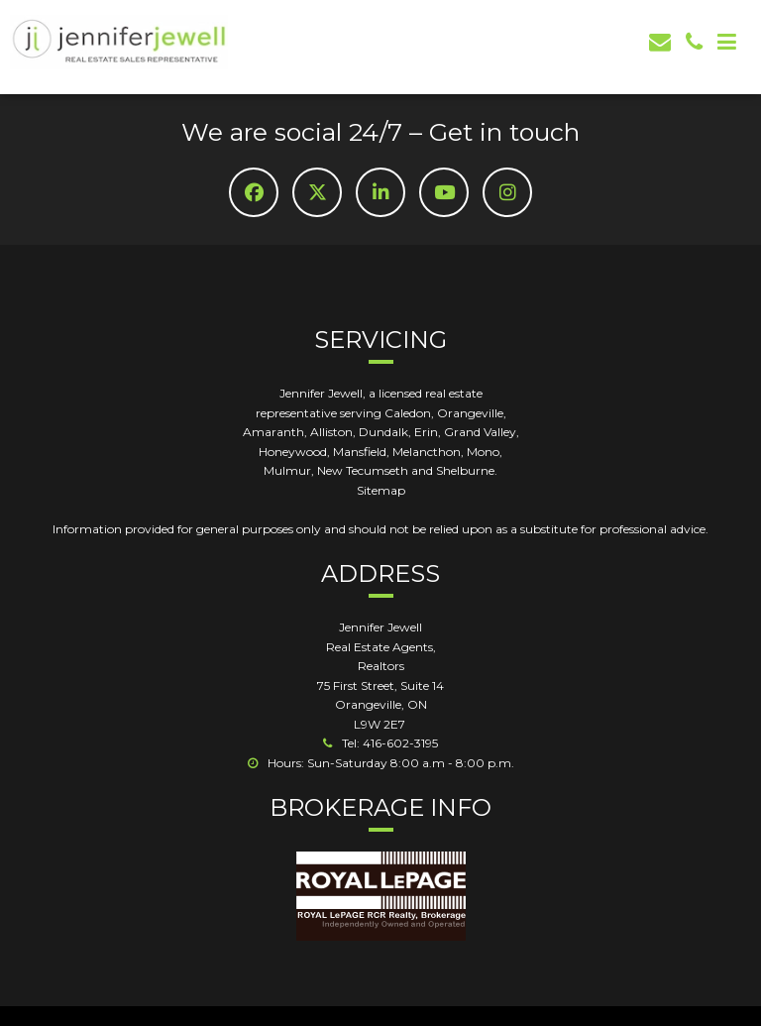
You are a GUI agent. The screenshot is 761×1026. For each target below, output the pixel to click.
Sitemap (381, 490)
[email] (660, 42)
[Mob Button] (726, 42)
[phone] (694, 42)
